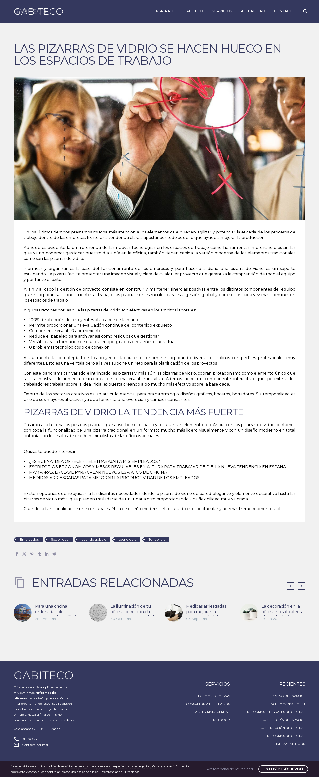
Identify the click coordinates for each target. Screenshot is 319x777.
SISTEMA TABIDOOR (289, 744)
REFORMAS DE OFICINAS (286, 736)
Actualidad (253, 11)
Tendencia (157, 539)
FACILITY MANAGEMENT (211, 712)
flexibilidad (60, 539)
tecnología (127, 539)
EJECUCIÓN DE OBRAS (212, 696)
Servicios (222, 11)
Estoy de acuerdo (283, 769)
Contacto (284, 11)
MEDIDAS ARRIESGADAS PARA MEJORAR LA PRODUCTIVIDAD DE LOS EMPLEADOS (114, 477)
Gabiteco (193, 11)
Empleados (29, 539)
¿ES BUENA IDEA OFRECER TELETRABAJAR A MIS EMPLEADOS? (94, 461)
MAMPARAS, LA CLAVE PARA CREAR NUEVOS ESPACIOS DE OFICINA (98, 472)
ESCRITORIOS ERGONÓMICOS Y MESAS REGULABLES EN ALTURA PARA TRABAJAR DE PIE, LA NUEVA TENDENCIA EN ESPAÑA (157, 467)
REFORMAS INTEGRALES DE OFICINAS (276, 712)
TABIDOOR (221, 720)
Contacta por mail (35, 745)
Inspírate (165, 11)
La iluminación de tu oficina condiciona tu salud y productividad (132, 612)
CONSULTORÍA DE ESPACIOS (208, 704)
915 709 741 (30, 739)
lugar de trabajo (93, 539)
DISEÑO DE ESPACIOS (288, 696)
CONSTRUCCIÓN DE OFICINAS (282, 728)
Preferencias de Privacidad (230, 769)
